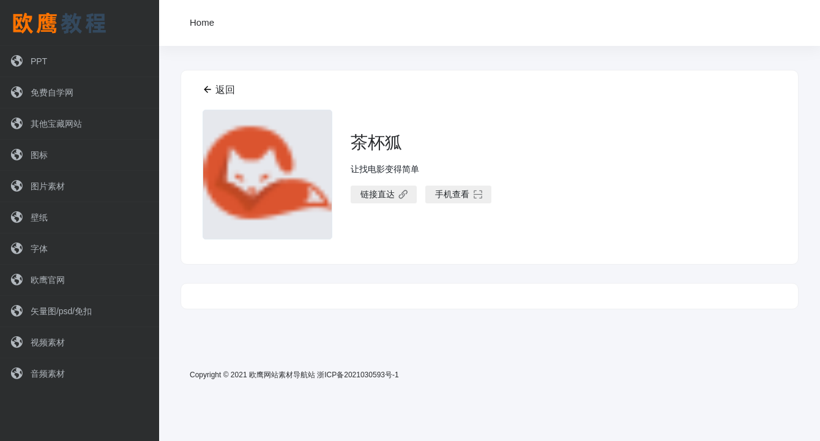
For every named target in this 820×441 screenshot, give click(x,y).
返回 (219, 90)
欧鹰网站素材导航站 (282, 375)
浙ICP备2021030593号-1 (357, 375)
